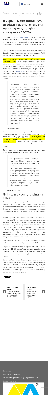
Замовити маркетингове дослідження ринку (20, 378)
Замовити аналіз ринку (12, 381)
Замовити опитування (11, 374)
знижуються (20, 71)
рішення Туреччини (20, 37)
